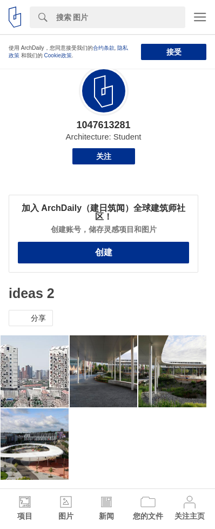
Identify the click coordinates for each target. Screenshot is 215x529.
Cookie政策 (58, 55)
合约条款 (104, 48)
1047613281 (103, 125)
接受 (174, 52)
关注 (103, 156)
